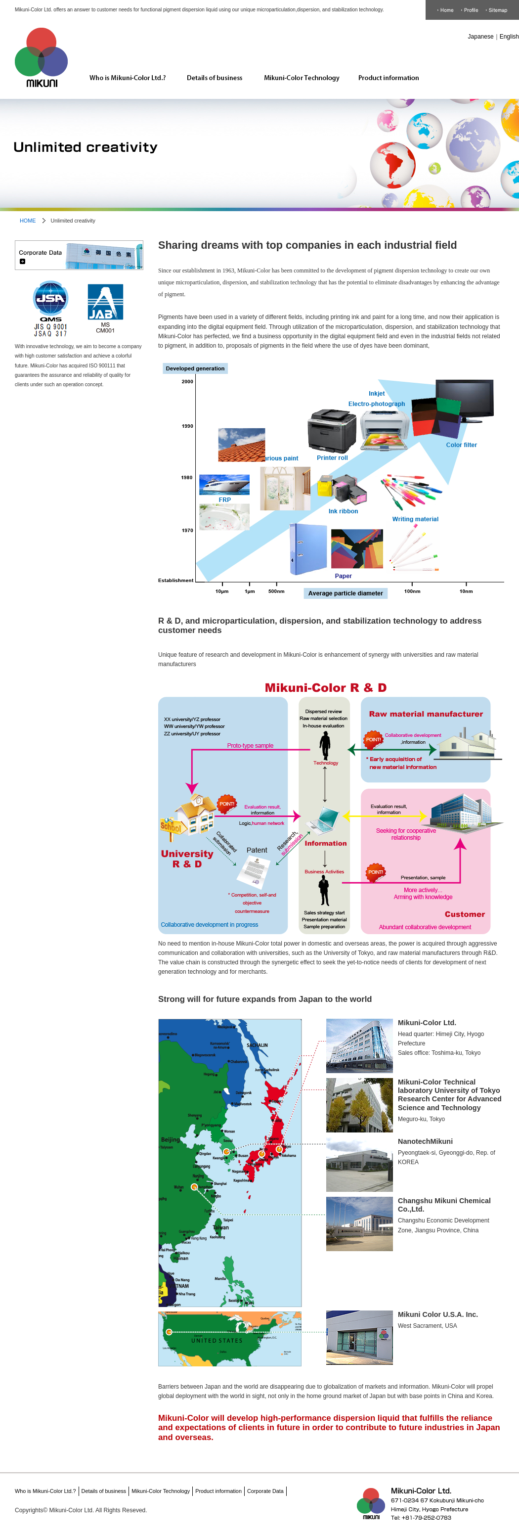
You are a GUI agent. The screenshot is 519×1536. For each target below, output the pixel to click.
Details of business (211, 67)
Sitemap (497, 10)
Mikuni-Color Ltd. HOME (41, 59)
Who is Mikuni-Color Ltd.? (124, 67)
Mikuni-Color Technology (298, 67)
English (509, 36)
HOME (445, 10)
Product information (385, 67)
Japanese (481, 36)
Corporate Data (469, 10)
